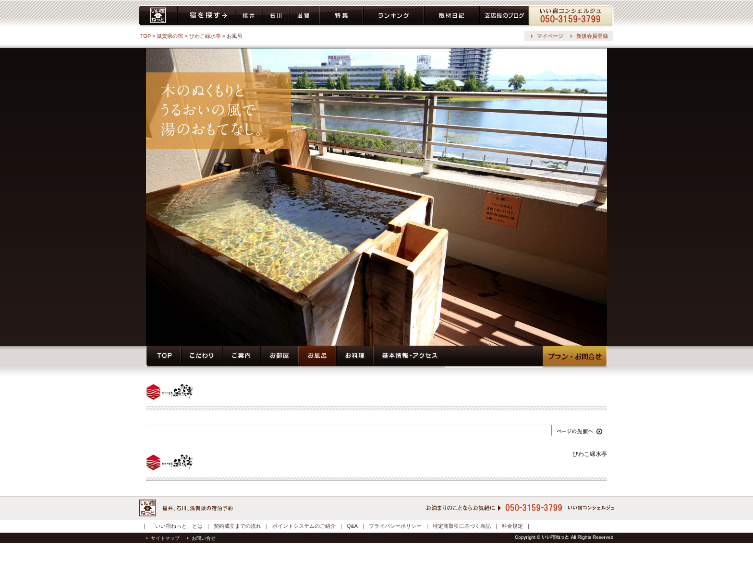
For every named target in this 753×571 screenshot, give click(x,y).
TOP (145, 36)
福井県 (248, 16)
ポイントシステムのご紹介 (304, 526)
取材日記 (451, 16)
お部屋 (279, 357)
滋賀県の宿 (170, 36)
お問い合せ (201, 538)
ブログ (504, 16)
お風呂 (317, 357)
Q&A (352, 526)
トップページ (163, 357)
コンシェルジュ (571, 16)
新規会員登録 (592, 36)
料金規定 (512, 526)
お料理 (355, 357)
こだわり (201, 357)
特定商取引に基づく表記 (462, 526)
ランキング (393, 16)
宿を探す (206, 16)
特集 (341, 16)
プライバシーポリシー (395, 526)
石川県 (275, 16)
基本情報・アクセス (410, 357)
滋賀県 (304, 16)
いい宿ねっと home (158, 16)
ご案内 (241, 357)
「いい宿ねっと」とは (176, 526)
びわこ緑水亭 (205, 36)
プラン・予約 (575, 357)
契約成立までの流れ (237, 526)
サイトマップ (163, 538)
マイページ (550, 36)
